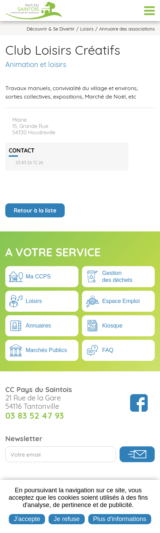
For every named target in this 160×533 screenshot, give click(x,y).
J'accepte (27, 518)
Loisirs (87, 29)
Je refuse (66, 518)
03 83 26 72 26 (29, 162)
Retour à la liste (35, 210)
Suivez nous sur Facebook (139, 403)
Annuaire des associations (127, 29)
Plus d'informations (119, 518)
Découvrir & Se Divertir (51, 29)
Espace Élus (132, 11)
